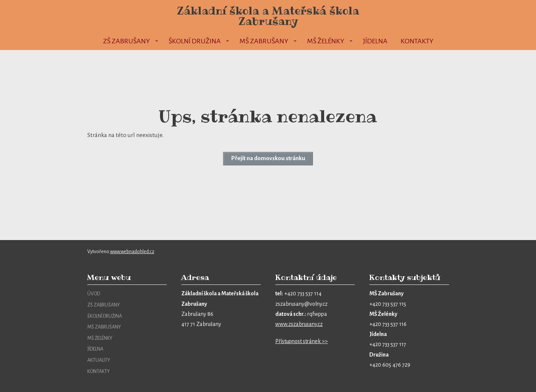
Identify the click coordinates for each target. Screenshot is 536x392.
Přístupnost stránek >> (301, 341)
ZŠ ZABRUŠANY (103, 305)
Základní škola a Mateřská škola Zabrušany (268, 16)
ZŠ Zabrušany (126, 41)
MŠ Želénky (325, 41)
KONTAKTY (98, 371)
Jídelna (375, 41)
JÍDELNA (95, 349)
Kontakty (417, 41)
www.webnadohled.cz (132, 251)
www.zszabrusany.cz (299, 324)
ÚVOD (93, 293)
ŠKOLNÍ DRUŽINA (104, 316)
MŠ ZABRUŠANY (104, 327)
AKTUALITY (98, 360)
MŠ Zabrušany (263, 41)
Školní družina (195, 41)
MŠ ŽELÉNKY (99, 338)
